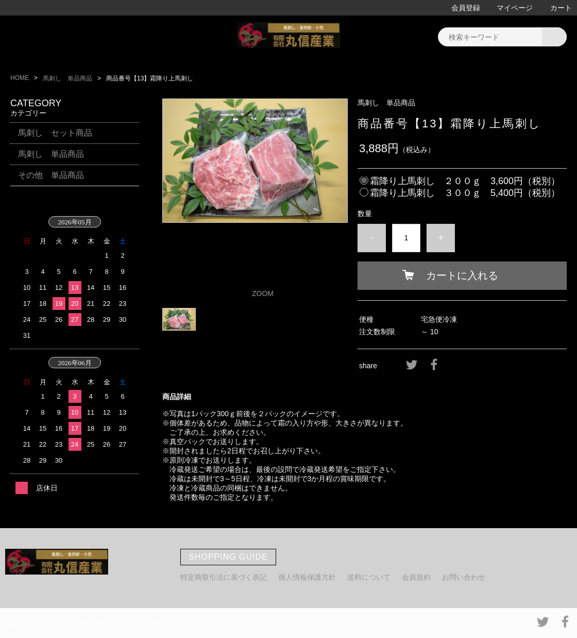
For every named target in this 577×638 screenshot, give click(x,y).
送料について (369, 577)
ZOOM (263, 293)
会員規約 (416, 577)
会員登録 (465, 8)
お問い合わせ (463, 577)
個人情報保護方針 (307, 577)
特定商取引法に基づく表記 (223, 577)
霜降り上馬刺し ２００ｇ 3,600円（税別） (465, 181)
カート (561, 8)
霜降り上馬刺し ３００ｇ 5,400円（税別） (465, 193)
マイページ (515, 8)
